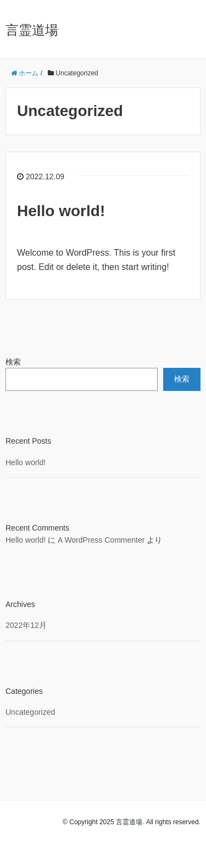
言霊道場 (31, 30)
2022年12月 (26, 625)
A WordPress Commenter (101, 540)
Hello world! (61, 210)
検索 (13, 361)
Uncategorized (30, 712)
